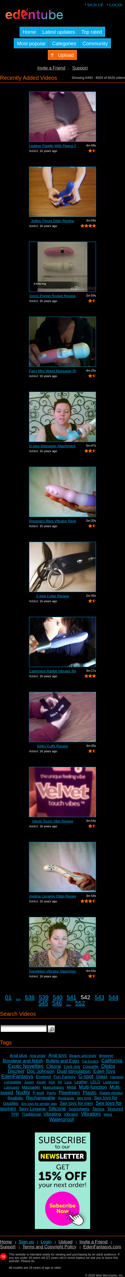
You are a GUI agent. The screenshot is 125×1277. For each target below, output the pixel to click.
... (18, 997)
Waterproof (61, 1119)
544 (113, 997)
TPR (15, 1114)
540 (57, 997)
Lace (68, 1082)
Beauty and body (83, 1056)
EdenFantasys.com (102, 1246)
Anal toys (57, 1055)
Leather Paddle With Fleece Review (52, 146)
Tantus (98, 1109)
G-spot (86, 1076)
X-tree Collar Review (52, 596)
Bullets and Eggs (62, 1061)
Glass (102, 1076)
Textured (115, 1109)
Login (115, 5)
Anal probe (38, 1056)
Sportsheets (79, 1109)
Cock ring (72, 1066)
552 (80, 1003)
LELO (95, 1082)
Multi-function (93, 1087)
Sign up (95, 5)
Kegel (41, 1082)
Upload (65, 1241)
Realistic (16, 1097)
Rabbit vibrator (111, 1093)
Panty (51, 1093)
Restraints (66, 1098)
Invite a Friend (51, 68)
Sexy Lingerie (32, 1109)
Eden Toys (104, 1071)
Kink (52, 1082)
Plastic (90, 1092)
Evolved (43, 1076)
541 (71, 997)
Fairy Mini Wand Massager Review (52, 371)
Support (80, 68)
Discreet (16, 1071)
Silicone (57, 1108)
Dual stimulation (74, 1071)
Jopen (29, 1082)
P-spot (38, 1093)
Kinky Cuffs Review (52, 746)
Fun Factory (65, 1076)
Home (6, 1241)
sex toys (84, 1098)
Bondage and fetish (23, 1060)
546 (57, 1003)
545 (43, 1003)
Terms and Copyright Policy (49, 1246)
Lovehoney (111, 1082)
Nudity (23, 1092)
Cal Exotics (90, 1061)
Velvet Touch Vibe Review (52, 821)
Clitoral (53, 1066)
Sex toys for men (76, 1103)
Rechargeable (40, 1097)
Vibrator (71, 1114)
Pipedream (69, 1092)
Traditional (31, 1114)
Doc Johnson (40, 1071)
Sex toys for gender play (39, 1104)
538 (30, 997)
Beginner (106, 1056)
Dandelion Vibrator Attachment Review (52, 971)
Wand (107, 1114)
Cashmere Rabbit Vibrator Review (52, 671)
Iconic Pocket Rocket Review (52, 296)
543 (99, 997)
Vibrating (52, 1114)
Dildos (108, 1066)
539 (43, 997)
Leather (80, 1082)
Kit (60, 1082)
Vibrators (91, 1114)
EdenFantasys (17, 1076)
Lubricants (11, 1087)
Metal (71, 1087)
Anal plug (18, 1055)
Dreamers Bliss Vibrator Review (52, 521)
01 (8, 997)
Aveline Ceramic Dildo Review (52, 896)
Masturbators (53, 1087)
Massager (31, 1087)
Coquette (90, 1066)
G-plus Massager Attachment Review (52, 446)
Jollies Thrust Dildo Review (52, 221)
